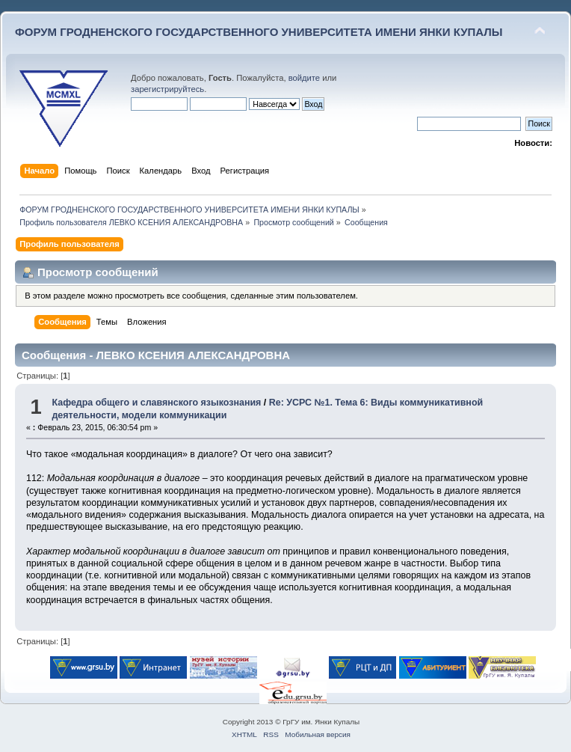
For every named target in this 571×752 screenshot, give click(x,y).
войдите (304, 77)
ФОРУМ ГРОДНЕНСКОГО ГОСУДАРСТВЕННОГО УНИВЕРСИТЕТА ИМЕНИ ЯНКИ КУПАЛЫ (259, 31)
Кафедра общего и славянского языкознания (156, 402)
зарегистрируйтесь (167, 89)
